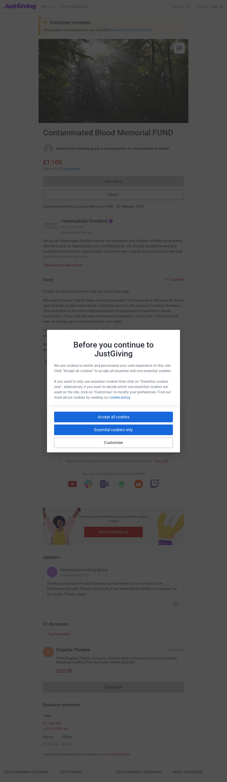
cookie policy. (120, 397)
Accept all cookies (113, 417)
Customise (113, 442)
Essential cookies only (113, 429)
